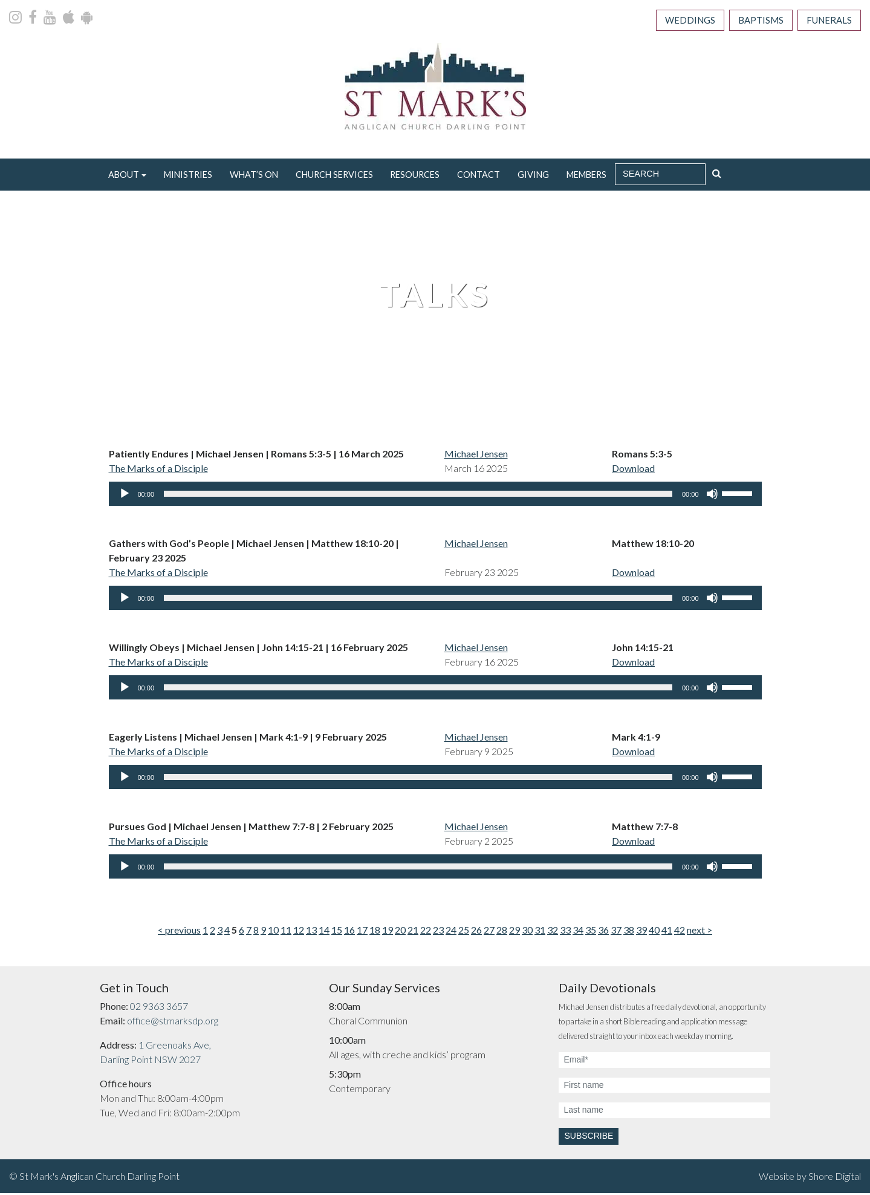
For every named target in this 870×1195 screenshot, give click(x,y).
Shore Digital (834, 1178)
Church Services (334, 176)
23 (438, 932)
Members (586, 176)
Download (633, 470)
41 (666, 932)
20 (400, 932)
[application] (435, 496)
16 (349, 932)
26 (476, 932)
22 (425, 932)
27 (489, 932)
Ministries (188, 176)
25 (463, 932)
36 (603, 932)
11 (286, 932)
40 (654, 932)
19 (387, 932)
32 (552, 932)
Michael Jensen (476, 456)
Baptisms (753, 21)
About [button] (123, 176)
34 (578, 932)
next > (699, 932)
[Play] (124, 496)
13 (311, 932)
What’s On (254, 176)
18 (374, 932)
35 (590, 932)
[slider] (418, 496)
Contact (478, 176)
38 (628, 932)
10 (273, 932)
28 (501, 932)
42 (679, 932)
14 (324, 932)
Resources (415, 176)
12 (298, 932)
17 (362, 932)
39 (641, 932)
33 (565, 932)
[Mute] (712, 496)
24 (451, 932)
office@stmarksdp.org (172, 1023)
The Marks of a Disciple (158, 470)
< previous (179, 932)
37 (616, 932)
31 (539, 932)
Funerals (826, 21)
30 (527, 932)
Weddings (677, 21)
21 (412, 932)
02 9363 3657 (159, 1008)
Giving (533, 176)
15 (336, 932)
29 (514, 932)
